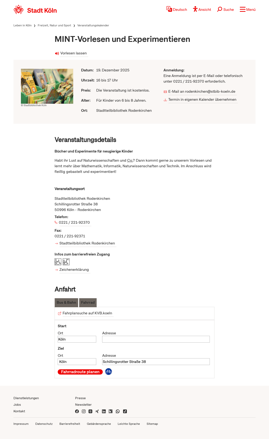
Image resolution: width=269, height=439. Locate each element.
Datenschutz (44, 424)
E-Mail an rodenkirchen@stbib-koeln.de (201, 91)
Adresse (109, 333)
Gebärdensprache (99, 424)
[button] (248, 9)
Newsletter (83, 404)
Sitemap (152, 424)
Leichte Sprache (129, 424)
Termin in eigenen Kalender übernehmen (202, 99)
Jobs (17, 404)
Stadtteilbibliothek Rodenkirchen (87, 243)
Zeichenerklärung (74, 269)
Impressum (21, 424)
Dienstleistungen (26, 398)
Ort (60, 333)
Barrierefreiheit (69, 424)
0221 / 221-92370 (75, 222)
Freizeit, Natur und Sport (54, 25)
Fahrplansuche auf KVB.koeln (87, 313)
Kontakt (19, 411)
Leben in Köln (22, 25)
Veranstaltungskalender (93, 25)
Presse (80, 398)
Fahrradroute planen (80, 372)
